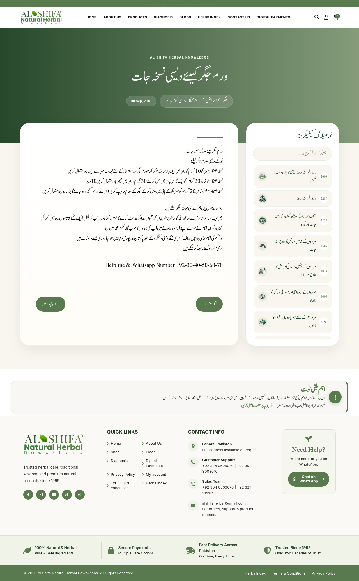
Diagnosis (163, 17)
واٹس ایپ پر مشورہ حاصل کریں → (255, 406)
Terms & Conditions (288, 573)
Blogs (185, 17)
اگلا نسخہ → (209, 304)
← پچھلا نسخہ (50, 304)
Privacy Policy (123, 474)
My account (156, 474)
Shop (115, 452)
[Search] (316, 17)
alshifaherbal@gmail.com (224, 503)
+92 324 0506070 (218, 465)
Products (137, 17)
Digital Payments (273, 17)
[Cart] (336, 17)
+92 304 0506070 (218, 487)
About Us (112, 17)
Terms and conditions (120, 485)
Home (91, 17)
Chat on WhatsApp (308, 478)
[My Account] (326, 17)
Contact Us (238, 17)
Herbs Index (209, 17)
